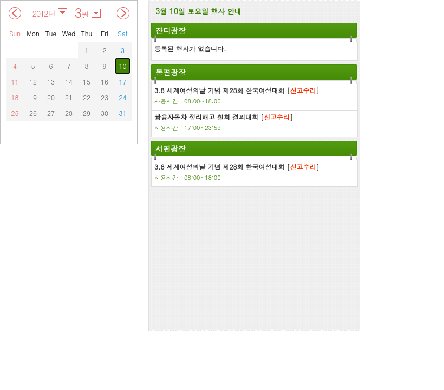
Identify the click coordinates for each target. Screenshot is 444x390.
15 (86, 81)
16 (104, 81)
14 (69, 81)
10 (123, 65)
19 (33, 97)
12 (33, 81)
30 (104, 113)
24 (123, 97)
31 (123, 113)
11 (15, 81)
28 (69, 113)
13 (51, 81)
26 (33, 113)
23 (104, 97)
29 (86, 113)
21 (69, 97)
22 (86, 97)
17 (123, 81)
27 (51, 113)
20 (51, 97)
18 (15, 97)
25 (15, 113)
